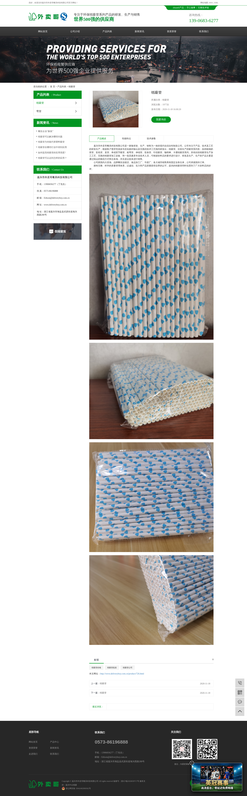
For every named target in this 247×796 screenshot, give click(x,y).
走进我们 (33, 754)
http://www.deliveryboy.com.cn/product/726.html (122, 674)
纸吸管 (72, 86)
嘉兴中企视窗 (71, 785)
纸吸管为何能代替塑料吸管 (51, 142)
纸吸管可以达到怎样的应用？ (52, 158)
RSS (211, 3)
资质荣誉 (171, 31)
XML (216, 3)
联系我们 (204, 31)
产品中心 (54, 742)
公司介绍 (75, 31)
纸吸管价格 (96, 668)
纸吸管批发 (112, 668)
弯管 (38, 111)
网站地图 (204, 3)
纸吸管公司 (127, 668)
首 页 (52, 86)
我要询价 (161, 119)
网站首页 (43, 31)
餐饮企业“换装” (45, 131)
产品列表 (107, 31)
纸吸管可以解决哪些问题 (50, 136)
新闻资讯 (139, 31)
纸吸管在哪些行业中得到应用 (52, 147)
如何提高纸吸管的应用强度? (52, 152)
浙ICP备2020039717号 (130, 781)
